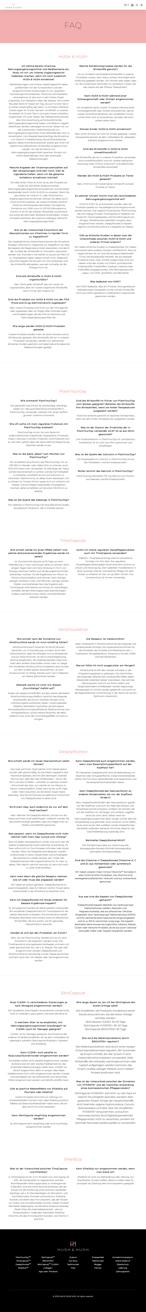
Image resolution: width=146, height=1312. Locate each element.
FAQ (73, 1268)
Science (73, 1257)
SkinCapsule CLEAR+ (48, 1264)
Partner (97, 1268)
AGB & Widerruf (122, 1261)
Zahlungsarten (123, 1271)
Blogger (98, 1264)
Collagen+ (48, 1268)
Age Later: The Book (48, 1271)
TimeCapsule (23, 1261)
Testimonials (73, 1264)
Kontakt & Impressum (122, 1257)
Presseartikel (98, 1257)
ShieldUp (23, 1268)
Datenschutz (123, 1264)
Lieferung (122, 1268)
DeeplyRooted (23, 1264)
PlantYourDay (23, 1257)
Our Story (73, 1261)
